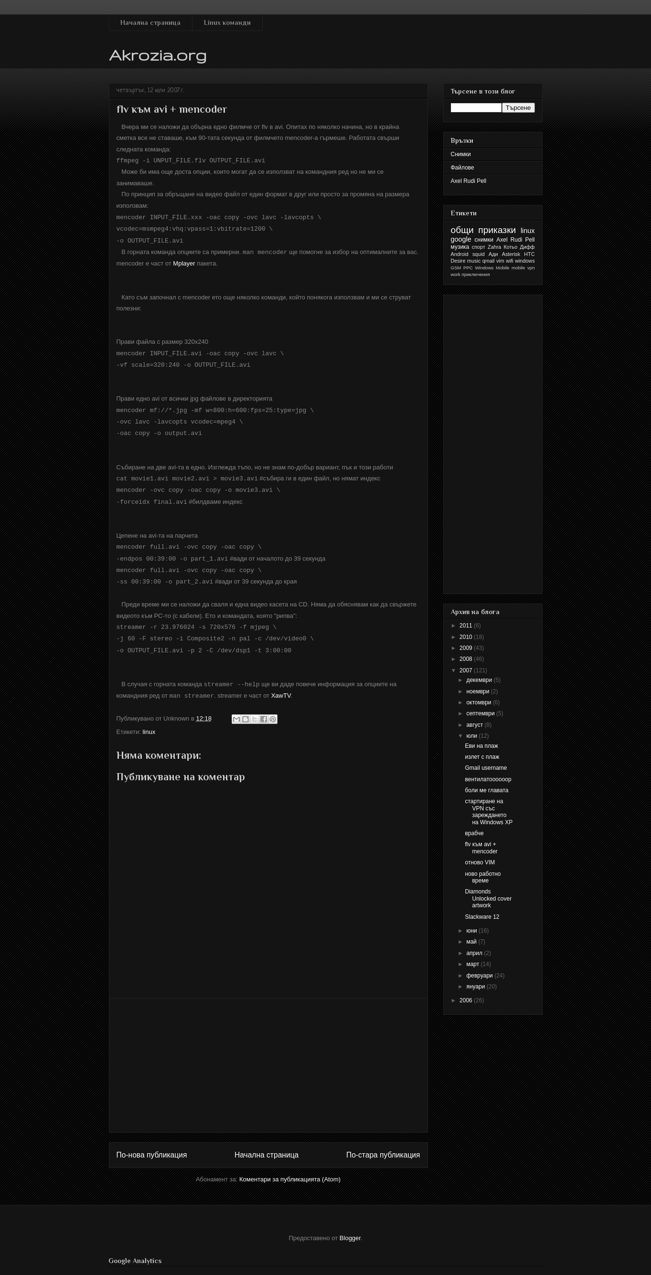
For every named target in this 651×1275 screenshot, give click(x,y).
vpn (530, 267)
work (455, 274)
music (473, 261)
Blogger (350, 1227)
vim (500, 261)
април (475, 953)
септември (481, 713)
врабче (474, 833)
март (473, 964)
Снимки (461, 154)
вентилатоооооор (488, 779)
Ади (493, 254)
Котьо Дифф (519, 247)
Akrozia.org (158, 54)
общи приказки (483, 230)
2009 (466, 648)
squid (478, 254)
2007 (466, 670)
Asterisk (511, 254)
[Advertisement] (268, 1054)
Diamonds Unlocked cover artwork (488, 898)
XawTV (281, 685)
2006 (466, 1000)
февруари (480, 975)
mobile (518, 267)
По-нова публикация (152, 1144)
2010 (466, 637)
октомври (479, 702)
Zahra (494, 247)
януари (476, 986)
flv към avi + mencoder (481, 847)
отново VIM (480, 862)
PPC (468, 267)
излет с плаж (482, 757)
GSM (456, 267)
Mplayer (184, 260)
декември (479, 680)
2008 (466, 659)
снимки (484, 239)
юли (472, 736)
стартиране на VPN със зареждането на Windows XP (488, 811)
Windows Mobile (492, 267)
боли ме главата (486, 790)
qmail (488, 261)
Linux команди (227, 22)
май (472, 941)
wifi (509, 261)
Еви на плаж (481, 746)
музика (460, 247)
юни (472, 930)
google (461, 239)
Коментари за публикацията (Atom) (290, 1168)
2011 (466, 625)
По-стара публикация (383, 1144)
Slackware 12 (482, 917)
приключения (475, 274)
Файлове (462, 167)
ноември (478, 691)
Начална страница (150, 22)
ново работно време (483, 877)
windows (524, 261)
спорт (478, 247)
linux (148, 720)
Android (460, 254)
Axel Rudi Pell (469, 181)
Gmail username (486, 768)
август (475, 725)
